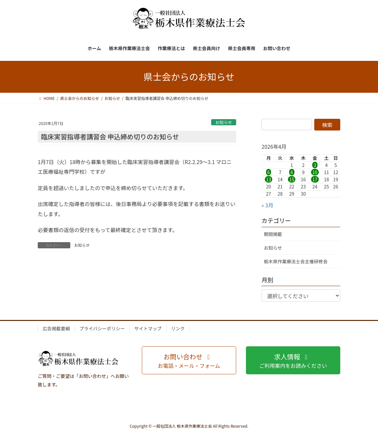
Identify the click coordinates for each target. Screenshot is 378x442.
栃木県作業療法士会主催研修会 (296, 261)
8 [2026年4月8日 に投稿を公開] (291, 172)
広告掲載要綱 (56, 328)
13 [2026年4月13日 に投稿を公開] (268, 179)
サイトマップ (148, 328)
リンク (178, 328)
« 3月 (267, 205)
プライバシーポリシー (102, 328)
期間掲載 (273, 234)
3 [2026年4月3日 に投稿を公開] (315, 165)
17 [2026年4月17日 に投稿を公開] (314, 179)
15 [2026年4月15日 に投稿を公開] (291, 179)
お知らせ (223, 122)
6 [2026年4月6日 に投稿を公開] (268, 172)
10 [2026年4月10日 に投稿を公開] (314, 172)
